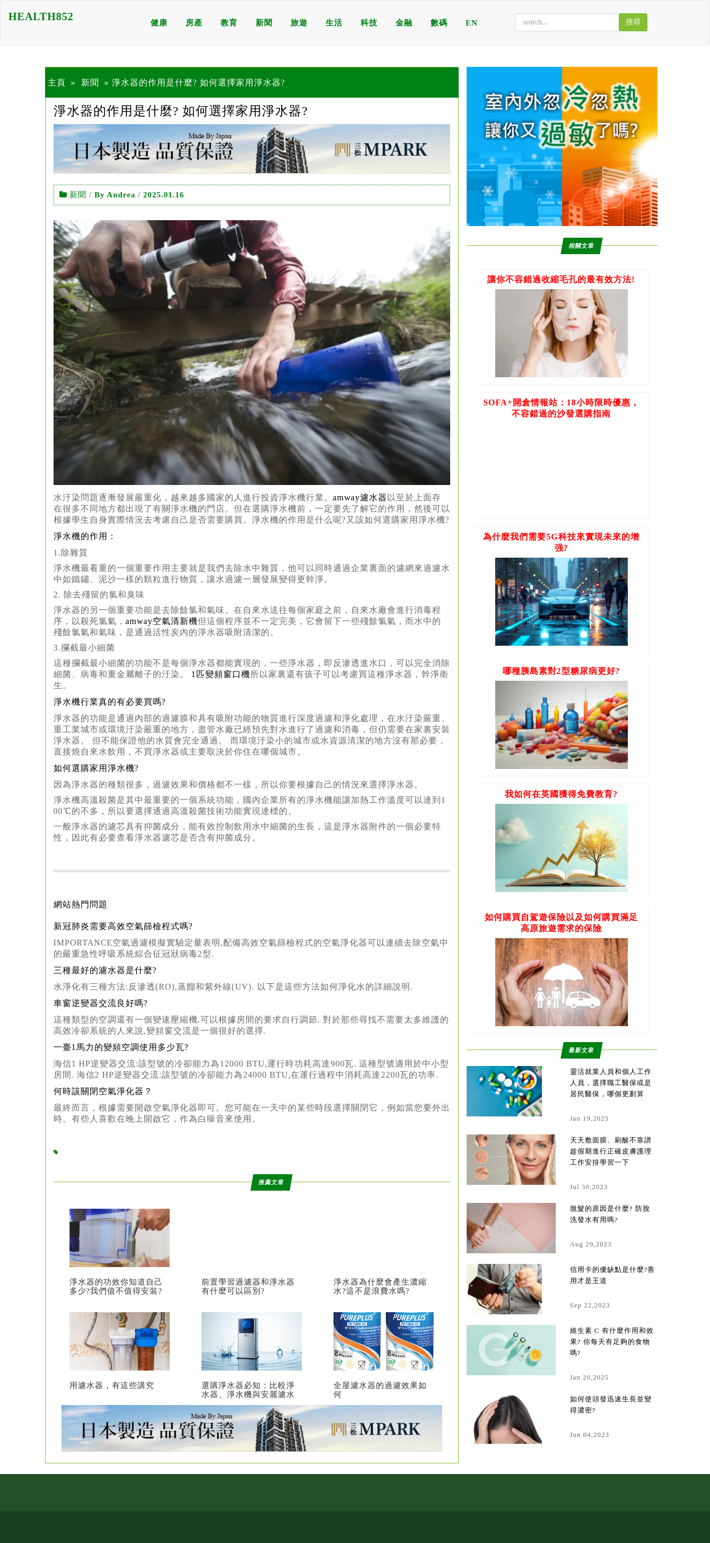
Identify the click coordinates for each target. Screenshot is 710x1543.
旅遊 (299, 23)
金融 (404, 23)
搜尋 (633, 22)
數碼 (439, 23)
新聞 (264, 23)
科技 (369, 23)
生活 (334, 23)
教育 (229, 23)
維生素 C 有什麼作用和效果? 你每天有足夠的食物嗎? (612, 1342)
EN (472, 23)
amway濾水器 (360, 497)
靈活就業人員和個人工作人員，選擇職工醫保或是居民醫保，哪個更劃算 (611, 1083)
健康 (159, 23)
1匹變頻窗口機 (220, 674)
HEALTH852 (41, 16)
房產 (194, 23)
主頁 (57, 82)
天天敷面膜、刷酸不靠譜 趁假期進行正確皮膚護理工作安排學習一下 (611, 1151)
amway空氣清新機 (162, 621)
